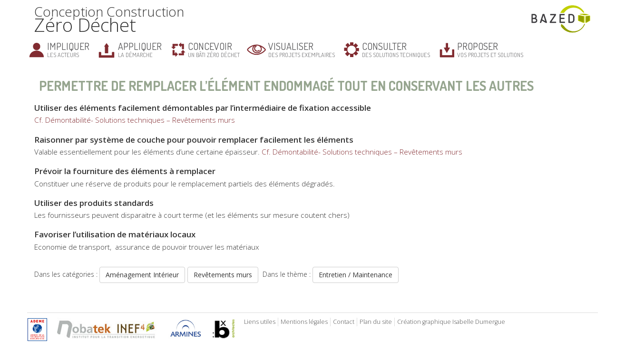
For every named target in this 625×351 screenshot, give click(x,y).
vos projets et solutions (490, 49)
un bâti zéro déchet (214, 49)
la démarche (140, 49)
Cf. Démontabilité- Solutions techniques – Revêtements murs (134, 120)
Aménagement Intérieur (142, 274)
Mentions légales (304, 322)
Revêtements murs (223, 274)
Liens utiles (259, 322)
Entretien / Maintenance (355, 274)
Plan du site (376, 322)
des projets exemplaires (301, 49)
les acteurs (68, 49)
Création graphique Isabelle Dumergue (451, 322)
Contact (343, 322)
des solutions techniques (396, 49)
